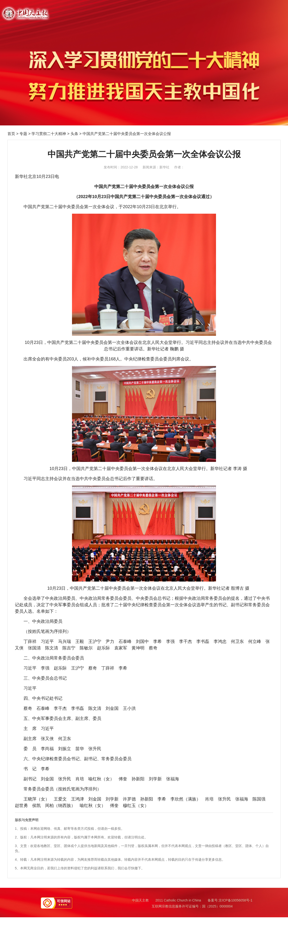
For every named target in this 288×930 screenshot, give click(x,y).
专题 (23, 134)
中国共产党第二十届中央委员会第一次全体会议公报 (127, 134)
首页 (11, 134)
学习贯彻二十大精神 (48, 134)
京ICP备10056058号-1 (235, 900)
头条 (74, 134)
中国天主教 (140, 900)
